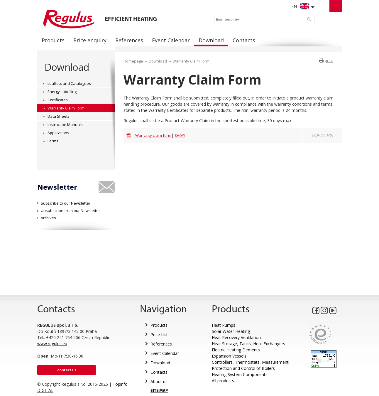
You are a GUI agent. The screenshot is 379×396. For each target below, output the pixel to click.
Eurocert (320, 334)
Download (67, 67)
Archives (48, 217)
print (329, 60)
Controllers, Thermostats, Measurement (250, 362)
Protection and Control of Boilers (243, 368)
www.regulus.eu (52, 343)
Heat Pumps (223, 325)
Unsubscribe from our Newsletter (70, 210)
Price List (159, 334)
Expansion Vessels (229, 356)
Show (180, 136)
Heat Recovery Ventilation (236, 337)
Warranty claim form (153, 135)
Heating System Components (240, 374)
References (161, 344)
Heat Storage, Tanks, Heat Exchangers (248, 343)
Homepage (133, 61)
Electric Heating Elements (236, 350)
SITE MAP (159, 391)
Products (158, 325)
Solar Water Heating (231, 331)
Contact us (66, 370)
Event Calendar (164, 353)
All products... (224, 380)
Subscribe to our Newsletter (65, 203)
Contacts (158, 372)
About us (158, 381)
